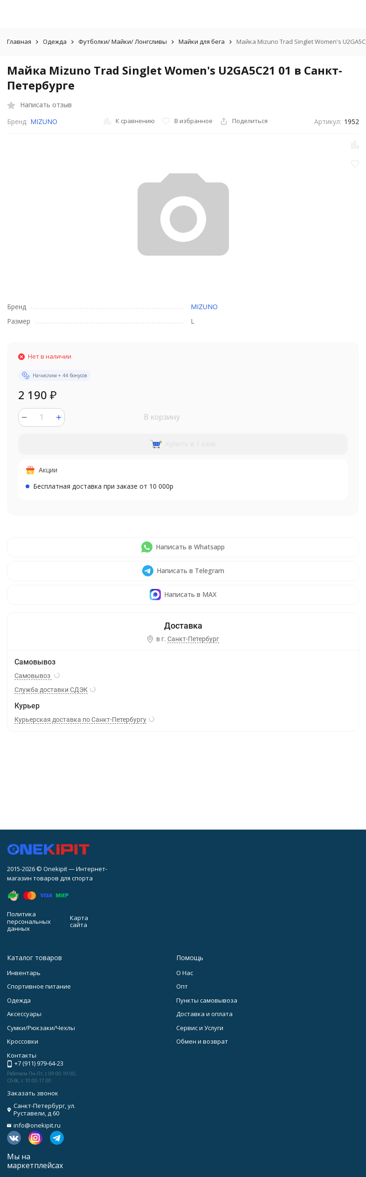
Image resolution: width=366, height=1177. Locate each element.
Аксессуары (24, 1014)
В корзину (162, 417)
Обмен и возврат (202, 1041)
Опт (182, 986)
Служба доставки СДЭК (51, 689)
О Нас (184, 973)
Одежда (55, 41)
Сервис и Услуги (199, 1028)
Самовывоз (33, 675)
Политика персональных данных (29, 921)
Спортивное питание (39, 986)
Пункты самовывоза (206, 1000)
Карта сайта (79, 921)
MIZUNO (43, 121)
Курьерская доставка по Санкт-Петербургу (80, 719)
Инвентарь (24, 973)
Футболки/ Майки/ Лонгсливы (122, 41)
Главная (19, 41)
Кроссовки (22, 1041)
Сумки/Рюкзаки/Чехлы (41, 1028)
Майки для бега (202, 41)
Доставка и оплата (204, 1014)
